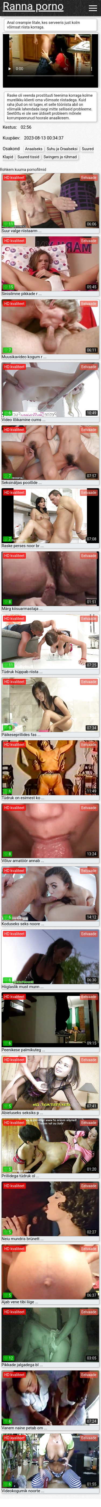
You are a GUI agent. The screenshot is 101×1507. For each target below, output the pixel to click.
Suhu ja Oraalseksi (62, 149)
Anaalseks (33, 149)
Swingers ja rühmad (60, 157)
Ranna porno (33, 6)
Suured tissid (28, 157)
